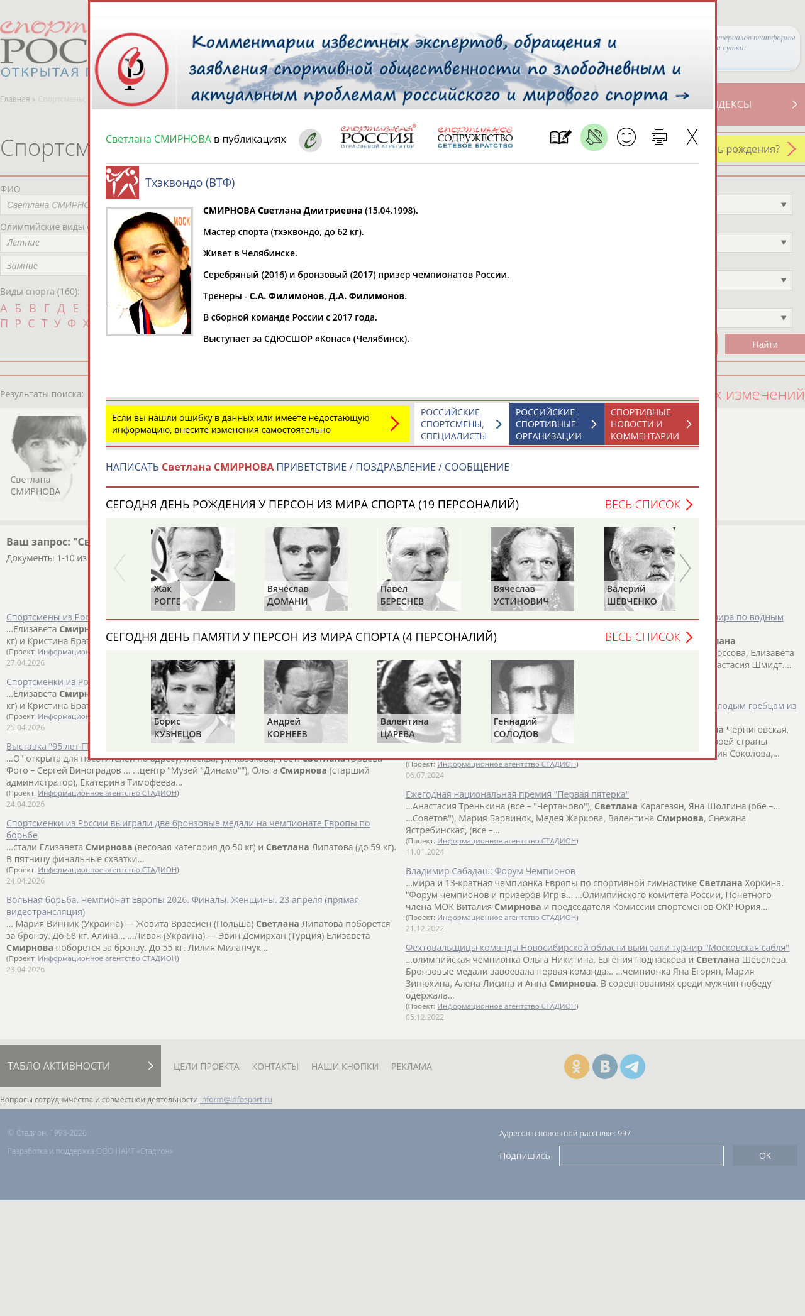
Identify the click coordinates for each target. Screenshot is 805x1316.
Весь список (642, 510)
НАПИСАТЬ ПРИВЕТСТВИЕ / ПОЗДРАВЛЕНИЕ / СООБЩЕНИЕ (307, 473)
